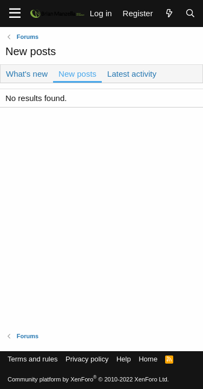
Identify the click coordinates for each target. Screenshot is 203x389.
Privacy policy (87, 359)
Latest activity (131, 73)
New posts (77, 73)
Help (123, 359)
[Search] (190, 13)
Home (148, 359)
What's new (27, 73)
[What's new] (168, 13)
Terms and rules (32, 359)
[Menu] (15, 13)
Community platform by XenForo (88, 379)
